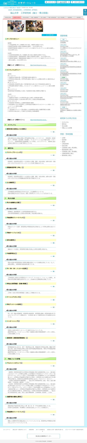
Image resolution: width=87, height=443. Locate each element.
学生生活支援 (25, 17)
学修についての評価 (67, 127)
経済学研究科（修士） (67, 149)
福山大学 (18, 7)
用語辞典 (32, 429)
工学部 (63, 137)
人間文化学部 (65, 143)
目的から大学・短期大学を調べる (55, 429)
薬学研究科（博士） (67, 155)
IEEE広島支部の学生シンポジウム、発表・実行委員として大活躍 (69, 55)
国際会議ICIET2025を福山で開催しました (70, 61)
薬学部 (63, 141)
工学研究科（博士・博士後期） (69, 151)
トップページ (6, 7)
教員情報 (70, 17)
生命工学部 (64, 145)
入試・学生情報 (61, 17)
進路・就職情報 (34, 17)
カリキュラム (65, 122)
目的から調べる (13, 7)
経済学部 (64, 139)
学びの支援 (64, 125)
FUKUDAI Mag (64, 91)
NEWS (62, 85)
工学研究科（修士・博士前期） (69, 147)
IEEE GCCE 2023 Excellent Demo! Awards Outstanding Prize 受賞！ (70, 97)
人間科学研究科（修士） (68, 153)
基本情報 (79, 17)
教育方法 (64, 124)
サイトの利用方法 (41, 429)
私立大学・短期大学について (20, 429)
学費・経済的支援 (52, 17)
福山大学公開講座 (64, 80)
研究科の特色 (8, 17)
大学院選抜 (63, 42)
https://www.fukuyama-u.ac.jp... (38, 65)
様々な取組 (43, 17)
